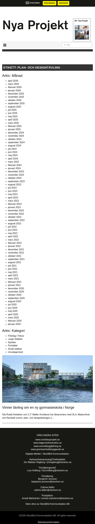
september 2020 (16, 298)
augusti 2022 (14, 223)
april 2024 (13, 158)
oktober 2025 (14, 100)
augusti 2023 (14, 184)
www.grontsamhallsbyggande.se (47, 449)
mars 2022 (13, 240)
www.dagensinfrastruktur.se (47, 443)
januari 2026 (14, 90)
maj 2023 (12, 194)
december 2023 (16, 171)
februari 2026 (15, 87)
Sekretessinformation (48, 522)
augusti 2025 (14, 106)
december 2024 (16, 132)
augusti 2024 (14, 145)
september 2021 (16, 259)
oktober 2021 (14, 256)
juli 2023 (12, 188)
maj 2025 (12, 116)
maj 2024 (12, 155)
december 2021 (16, 249)
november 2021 (16, 252)
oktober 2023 (14, 178)
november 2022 (16, 214)
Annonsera (63, 3)
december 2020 (16, 288)
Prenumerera (49, 3)
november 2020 (16, 291)
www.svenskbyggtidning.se (47, 446)
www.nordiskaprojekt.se (47, 439)
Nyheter (12, 342)
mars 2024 (13, 162)
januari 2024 (14, 168)
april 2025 (13, 119)
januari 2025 (14, 129)
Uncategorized (15, 352)
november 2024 (16, 136)
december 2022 (16, 210)
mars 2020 (13, 317)
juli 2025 (12, 110)
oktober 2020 (14, 295)
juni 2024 (12, 152)
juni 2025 (12, 113)
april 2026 (13, 81)
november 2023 (16, 175)
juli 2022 (12, 226)
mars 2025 (13, 123)
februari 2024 (15, 165)
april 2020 (13, 314)
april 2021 (13, 275)
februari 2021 (15, 282)
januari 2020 (14, 324)
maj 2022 (12, 233)
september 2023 (16, 181)
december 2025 (16, 93)
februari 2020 (15, 321)
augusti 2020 (14, 301)
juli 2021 (12, 265)
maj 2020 (12, 311)
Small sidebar (15, 349)
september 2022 (16, 220)
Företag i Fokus (16, 336)
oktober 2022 (14, 217)
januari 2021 (14, 285)
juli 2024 (12, 149)
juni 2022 (12, 230)
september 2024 (16, 142)
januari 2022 (14, 246)
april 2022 (13, 236)
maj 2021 (12, 272)
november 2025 (16, 97)
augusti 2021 (14, 262)
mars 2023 (13, 201)
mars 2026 (13, 84)
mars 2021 (13, 278)
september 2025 (16, 103)
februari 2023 (15, 204)
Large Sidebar (15, 339)
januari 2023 (14, 207)
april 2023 (13, 197)
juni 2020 (12, 308)
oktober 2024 (14, 139)
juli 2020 (12, 304)
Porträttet (12, 345)
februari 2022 (15, 243)
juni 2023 (12, 191)
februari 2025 (15, 126)
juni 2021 (12, 269)
